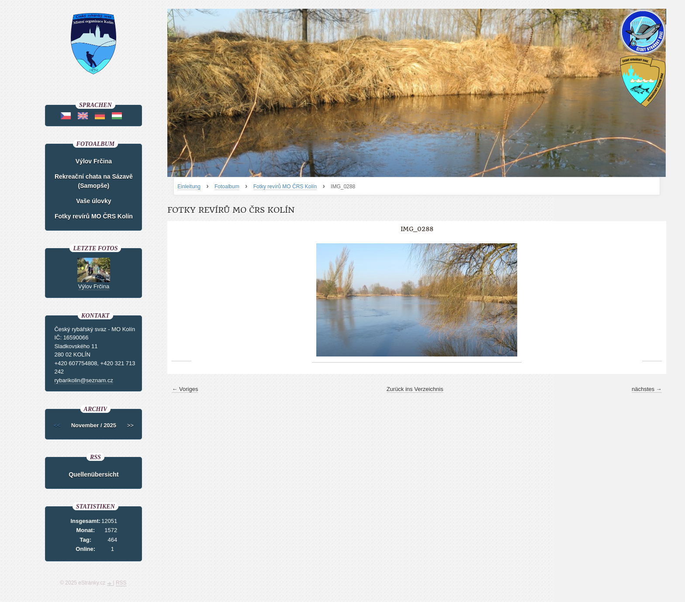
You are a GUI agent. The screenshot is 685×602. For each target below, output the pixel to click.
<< (57, 425)
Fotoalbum (226, 186)
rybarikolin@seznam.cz (83, 380)
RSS (121, 583)
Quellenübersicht (93, 474)
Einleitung (189, 186)
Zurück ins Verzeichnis (415, 389)
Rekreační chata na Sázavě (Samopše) (94, 181)
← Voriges (185, 389)
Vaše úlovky (93, 200)
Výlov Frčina (94, 161)
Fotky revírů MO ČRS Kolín (285, 186)
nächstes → (647, 389)
